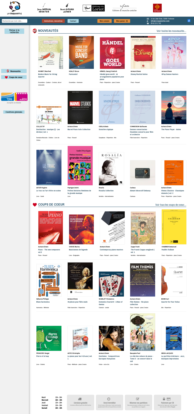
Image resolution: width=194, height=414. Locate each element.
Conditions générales (14, 112)
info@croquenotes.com (160, 21)
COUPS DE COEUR (51, 204)
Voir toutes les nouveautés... (171, 31)
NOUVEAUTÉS (48, 30)
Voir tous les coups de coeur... (170, 205)
